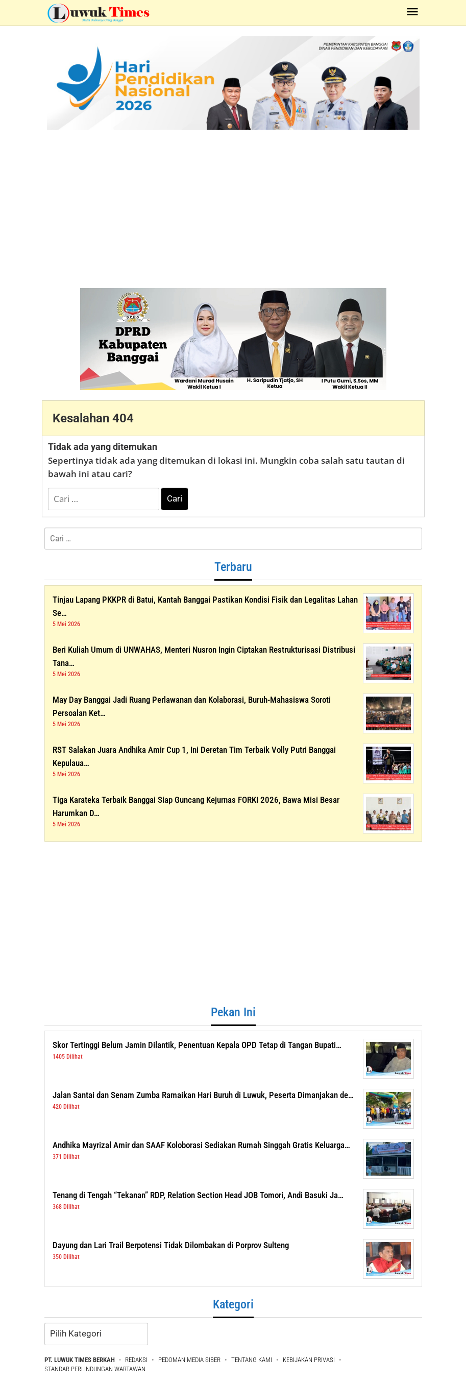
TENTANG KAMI (251, 1360)
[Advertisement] (233, 206)
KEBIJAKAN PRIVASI (309, 1360)
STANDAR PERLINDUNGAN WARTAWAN (94, 1369)
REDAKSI (136, 1360)
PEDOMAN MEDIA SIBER (189, 1360)
